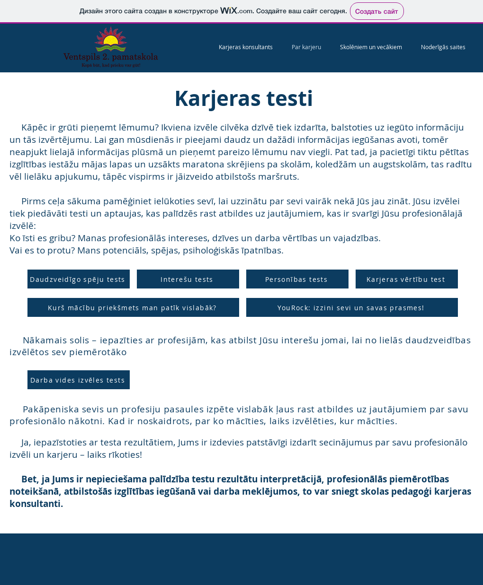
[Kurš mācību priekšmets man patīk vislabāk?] (133, 307)
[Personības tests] (297, 279)
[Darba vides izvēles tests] (78, 379)
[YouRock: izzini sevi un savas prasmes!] (352, 307)
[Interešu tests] (188, 279)
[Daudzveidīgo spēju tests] (78, 279)
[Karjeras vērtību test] (407, 279)
